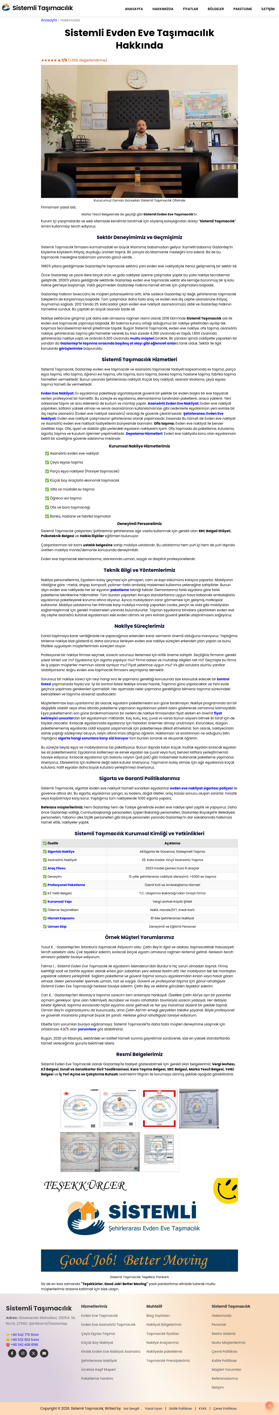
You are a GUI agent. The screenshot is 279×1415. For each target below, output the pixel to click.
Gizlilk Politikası (180, 1408)
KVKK (203, 1408)
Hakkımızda (162, 9)
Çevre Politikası (224, 1351)
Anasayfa (134, 9)
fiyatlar (190, 9)
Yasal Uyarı (153, 1408)
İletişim (268, 9)
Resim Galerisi (224, 1333)
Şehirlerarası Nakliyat (99, 1360)
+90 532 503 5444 (25, 1339)
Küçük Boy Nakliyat (97, 1342)
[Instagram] (23, 1353)
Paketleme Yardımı (97, 1378)
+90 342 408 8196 (24, 1344)
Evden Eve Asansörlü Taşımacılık (108, 1324)
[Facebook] (12, 1353)
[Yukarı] (269, 1405)
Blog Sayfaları (158, 1315)
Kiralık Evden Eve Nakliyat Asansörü (110, 1351)
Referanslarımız (225, 1378)
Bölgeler (216, 9)
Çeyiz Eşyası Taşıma (98, 1333)
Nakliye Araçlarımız (162, 1342)
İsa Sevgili (131, 1408)
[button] (80, 1108)
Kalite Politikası (224, 1360)
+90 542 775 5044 (25, 1334)
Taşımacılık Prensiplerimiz (168, 1360)
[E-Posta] (44, 1353)
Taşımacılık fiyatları (162, 1333)
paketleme (242, 9)
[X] (33, 1353)
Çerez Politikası (225, 1408)
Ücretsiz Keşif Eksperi (98, 1369)
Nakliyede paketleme (164, 1351)
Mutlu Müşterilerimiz (229, 1342)
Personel (219, 1324)
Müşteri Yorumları (227, 1369)
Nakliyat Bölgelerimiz (164, 1324)
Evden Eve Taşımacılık (99, 1315)
